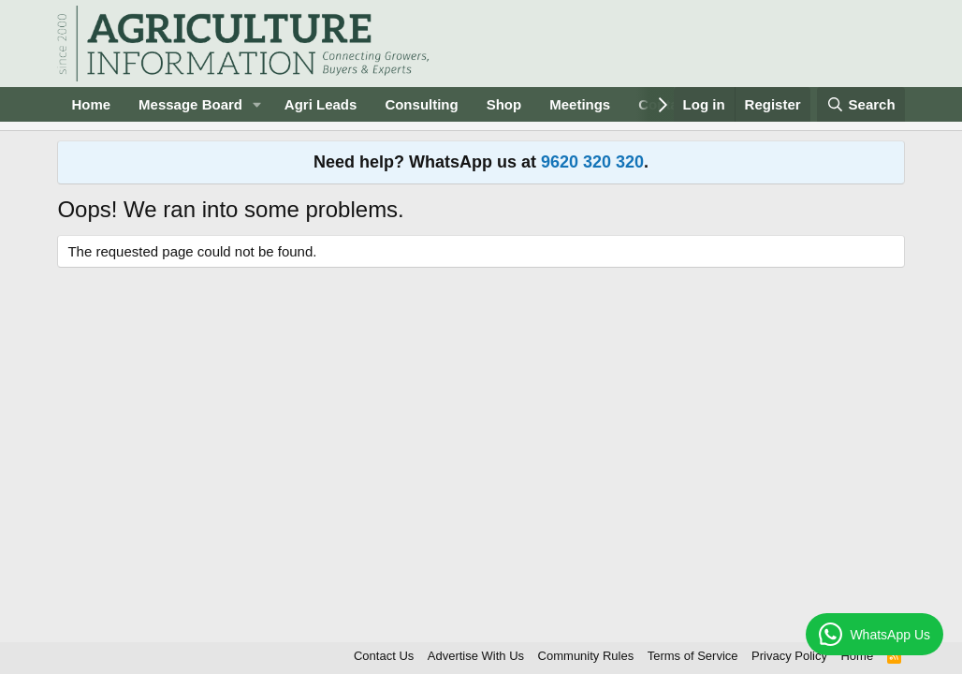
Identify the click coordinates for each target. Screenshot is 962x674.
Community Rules (586, 656)
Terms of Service (693, 656)
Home (90, 104)
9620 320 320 (592, 162)
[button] (257, 104)
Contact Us (384, 656)
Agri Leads (320, 104)
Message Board (190, 104)
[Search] (861, 104)
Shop (504, 104)
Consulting (421, 104)
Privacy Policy (789, 656)
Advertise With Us (476, 656)
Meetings (579, 104)
